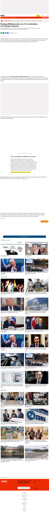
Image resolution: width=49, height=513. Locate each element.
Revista (24, 506)
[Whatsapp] (1, 33)
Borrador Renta (29, 477)
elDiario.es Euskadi (3, 442)
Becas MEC (23, 477)
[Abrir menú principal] (48, 15)
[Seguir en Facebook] (35, 488)
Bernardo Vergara (27, 256)
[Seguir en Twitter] (34, 488)
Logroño (2, 17)
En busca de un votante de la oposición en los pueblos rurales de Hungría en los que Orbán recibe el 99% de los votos (36, 293)
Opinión (15, 17)
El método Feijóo (28, 255)
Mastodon (24, 510)
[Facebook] (3, 33)
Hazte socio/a (38, 15)
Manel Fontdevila (3, 256)
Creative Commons (24, 496)
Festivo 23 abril (19, 477)
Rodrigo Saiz (2, 424)
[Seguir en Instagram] (36, 488)
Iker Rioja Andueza (27, 443)
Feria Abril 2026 (16, 477)
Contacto (24, 505)
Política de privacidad (24, 499)
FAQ (24, 500)
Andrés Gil (2, 313)
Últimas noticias (4, 390)
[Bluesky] (6, 33)
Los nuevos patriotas (5, 255)
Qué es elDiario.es (24, 492)
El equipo (24, 493)
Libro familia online (45, 477)
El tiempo (11, 17)
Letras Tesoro (26, 477)
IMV (13, 477)
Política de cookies (24, 503)
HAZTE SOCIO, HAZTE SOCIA (24, 487)
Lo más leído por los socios (5, 240)
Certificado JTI (24, 509)
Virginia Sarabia (27, 332)
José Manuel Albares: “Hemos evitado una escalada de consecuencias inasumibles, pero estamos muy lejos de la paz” (36, 349)
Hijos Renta (41, 477)
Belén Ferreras (27, 424)
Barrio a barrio (7, 17)
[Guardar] (16, 33)
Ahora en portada (4, 276)
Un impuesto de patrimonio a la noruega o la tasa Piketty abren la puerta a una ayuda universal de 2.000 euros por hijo (12, 385)
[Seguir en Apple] (35, 482)
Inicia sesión (42, 15)
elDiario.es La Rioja (3, 218)
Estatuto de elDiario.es (24, 495)
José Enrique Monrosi (28, 351)
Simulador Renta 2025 (37, 477)
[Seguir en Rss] (37, 488)
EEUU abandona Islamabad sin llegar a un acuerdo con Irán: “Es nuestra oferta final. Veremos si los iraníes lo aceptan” (36, 312)
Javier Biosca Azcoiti (3, 294)
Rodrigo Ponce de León (4, 332)
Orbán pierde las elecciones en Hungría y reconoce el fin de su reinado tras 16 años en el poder (25, 20)
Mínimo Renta (33, 477)
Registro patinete (11, 477)
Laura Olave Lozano (28, 461)
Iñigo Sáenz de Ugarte (4, 274)
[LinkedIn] (8, 33)
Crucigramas (7, 477)
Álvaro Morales (3, 462)
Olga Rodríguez (27, 274)
